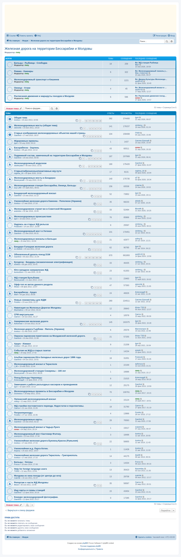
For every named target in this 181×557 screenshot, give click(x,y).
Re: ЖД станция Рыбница (146, 63)
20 (100, 121)
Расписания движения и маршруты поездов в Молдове (44, 96)
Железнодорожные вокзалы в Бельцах (35, 239)
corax (137, 98)
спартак (138, 185)
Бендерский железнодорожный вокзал (35, 193)
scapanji (138, 427)
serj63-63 (139, 81)
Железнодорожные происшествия (32, 216)
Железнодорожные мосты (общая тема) (35, 125)
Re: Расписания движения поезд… (150, 96)
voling (137, 239)
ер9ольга (139, 364)
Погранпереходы (23, 412)
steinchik (17, 128)
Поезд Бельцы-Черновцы (28, 377)
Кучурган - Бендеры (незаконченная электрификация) (43, 262)
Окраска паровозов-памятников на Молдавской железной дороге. (49, 336)
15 (100, 303)
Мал (137, 65)
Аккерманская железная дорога (31, 321)
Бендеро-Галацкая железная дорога (33, 246)
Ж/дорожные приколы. (26, 141)
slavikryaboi (19, 165)
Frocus (17, 464)
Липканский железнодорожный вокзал (35, 399)
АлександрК (140, 292)
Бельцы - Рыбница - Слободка (30, 63)
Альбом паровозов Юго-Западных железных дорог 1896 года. (47, 357)
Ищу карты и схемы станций (29, 490)
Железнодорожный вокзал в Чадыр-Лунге (37, 427)
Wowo (16, 287)
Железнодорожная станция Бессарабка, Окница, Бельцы (45, 185)
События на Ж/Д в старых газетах (32, 350)
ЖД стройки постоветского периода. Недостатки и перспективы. (49, 406)
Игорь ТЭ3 (139, 307)
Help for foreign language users (30, 469)
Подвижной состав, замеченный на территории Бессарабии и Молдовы (53, 155)
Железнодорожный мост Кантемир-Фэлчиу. (37, 434)
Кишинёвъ (139, 469)
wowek (138, 350)
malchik (17, 478)
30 (86, 258)
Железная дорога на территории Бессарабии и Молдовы (48, 48)
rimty (18, 52)
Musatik (138, 209)
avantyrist (18, 436)
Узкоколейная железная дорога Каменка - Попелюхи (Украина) (47, 201)
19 (97, 121)
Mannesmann (140, 329)
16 (86, 121)
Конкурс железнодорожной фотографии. (36, 497)
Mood (16, 485)
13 (93, 303)
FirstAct (17, 302)
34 (100, 258)
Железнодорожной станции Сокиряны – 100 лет (40, 371)
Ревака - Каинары (23, 71)
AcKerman (18, 324)
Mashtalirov (18, 310)
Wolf (16, 294)
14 (97, 303)
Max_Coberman (141, 73)
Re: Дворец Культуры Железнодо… (151, 79)
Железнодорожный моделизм (30, 163)
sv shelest (18, 249)
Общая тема (20, 117)
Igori (137, 117)
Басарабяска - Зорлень (26, 147)
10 (100, 159)
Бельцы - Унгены (23, 462)
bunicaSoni (18, 272)
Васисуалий (19, 180)
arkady (138, 201)
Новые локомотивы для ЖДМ (30, 300)
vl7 (136, 178)
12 (90, 303)
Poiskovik (18, 227)
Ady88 (137, 455)
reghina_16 (18, 173)
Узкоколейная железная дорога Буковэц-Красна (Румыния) (46, 440)
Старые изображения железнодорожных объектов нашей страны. (50, 133)
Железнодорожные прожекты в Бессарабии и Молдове (44, 391)
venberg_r (139, 125)
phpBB (84, 543)
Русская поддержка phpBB (90, 546)
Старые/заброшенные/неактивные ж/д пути (37, 171)
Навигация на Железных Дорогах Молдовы (37, 307)
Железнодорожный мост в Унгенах (33, 231)
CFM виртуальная (23, 314)
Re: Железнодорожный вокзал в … (151, 88)
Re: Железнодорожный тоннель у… (151, 71)
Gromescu (18, 393)
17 (90, 121)
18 (93, 121)
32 (93, 258)
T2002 (16, 471)
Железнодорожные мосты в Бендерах (34, 178)
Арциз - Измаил (22, 343)
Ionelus (17, 120)
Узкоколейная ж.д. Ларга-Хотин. (31, 448)
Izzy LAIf (17, 188)
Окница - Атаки (22, 88)
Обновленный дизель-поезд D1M (32, 254)
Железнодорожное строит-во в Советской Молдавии (42, 209)
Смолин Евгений (142, 141)
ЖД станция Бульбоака (26, 277)
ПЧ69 (137, 133)
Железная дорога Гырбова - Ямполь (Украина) (39, 329)
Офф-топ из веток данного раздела (33, 284)
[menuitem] (25, 36)
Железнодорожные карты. (28, 419)
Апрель (17, 451)
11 (86, 303)
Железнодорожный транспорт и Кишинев (36, 79)
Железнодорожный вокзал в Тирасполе (35, 364)
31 (90, 258)
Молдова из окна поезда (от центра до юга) (37, 475)
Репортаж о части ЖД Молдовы (31, 482)
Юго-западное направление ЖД (31, 270)
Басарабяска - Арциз (25, 292)
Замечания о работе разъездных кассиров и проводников (45, 384)
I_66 (16, 366)
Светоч (17, 317)
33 (97, 258)
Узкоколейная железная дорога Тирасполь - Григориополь (46, 455)
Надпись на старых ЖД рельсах (31, 224)
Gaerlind (17, 135)
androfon (17, 211)
